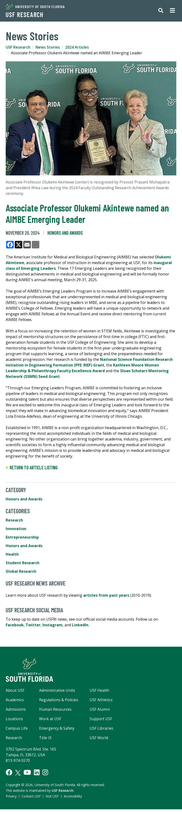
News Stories (48, 47)
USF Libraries (101, 728)
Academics (15, 699)
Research (14, 520)
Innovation (16, 528)
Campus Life (17, 728)
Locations (14, 718)
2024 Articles (77, 47)
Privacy (11, 796)
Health (12, 554)
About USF (15, 690)
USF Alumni (100, 709)
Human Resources (55, 709)
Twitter (33, 624)
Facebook (15, 624)
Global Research (21, 571)
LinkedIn (80, 624)
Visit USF (52, 796)
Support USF (101, 718)
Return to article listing (32, 467)
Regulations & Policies (58, 699)
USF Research (24, 14)
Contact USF (31, 796)
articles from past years (106, 595)
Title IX (45, 737)
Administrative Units (57, 690)
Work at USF (50, 718)
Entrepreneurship (22, 537)
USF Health (99, 690)
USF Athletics (101, 699)
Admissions (16, 709)
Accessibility (73, 796)
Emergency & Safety (56, 728)
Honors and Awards (65, 233)
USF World (99, 737)
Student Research (22, 562)
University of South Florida (35, 6)
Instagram (52, 624)
